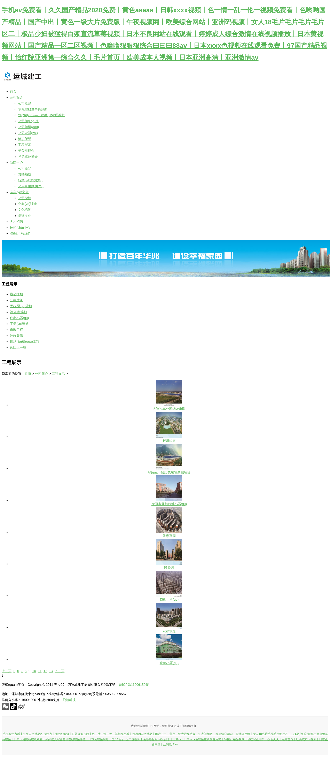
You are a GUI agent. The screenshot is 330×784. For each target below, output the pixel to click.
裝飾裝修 (16, 335)
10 (34, 671)
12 (45, 671)
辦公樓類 (16, 294)
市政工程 (16, 329)
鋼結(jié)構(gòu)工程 (24, 341)
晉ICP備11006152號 (134, 684)
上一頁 (6, 671)
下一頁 (59, 671)
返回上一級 (18, 347)
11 (40, 671)
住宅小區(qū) (19, 318)
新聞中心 (16, 162)
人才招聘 (16, 221)
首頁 (13, 91)
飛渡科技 (69, 700)
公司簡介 (16, 97)
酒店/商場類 (18, 312)
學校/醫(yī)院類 (21, 306)
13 (51, 671)
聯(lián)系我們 (20, 233)
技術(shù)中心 (20, 227)
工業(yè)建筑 (19, 323)
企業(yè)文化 (19, 192)
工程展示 (58, 373)
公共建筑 (16, 300)
